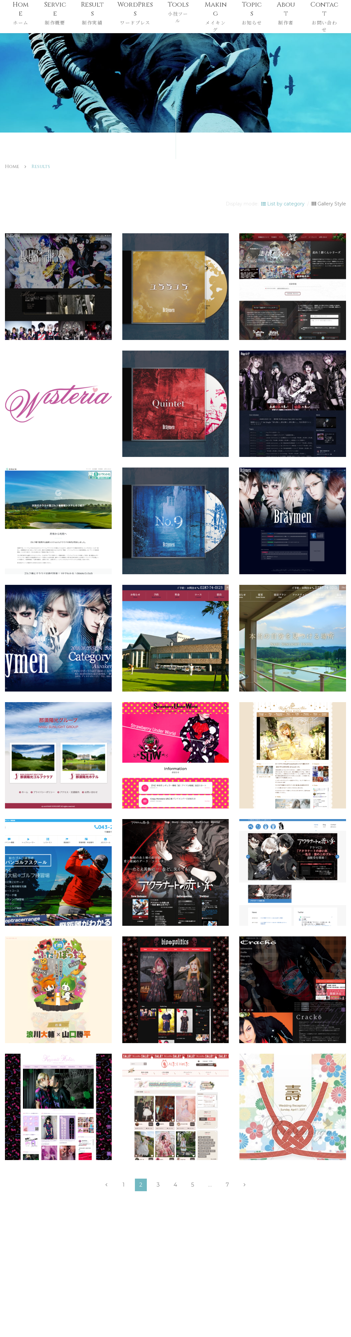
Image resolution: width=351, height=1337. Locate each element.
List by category (283, 204)
